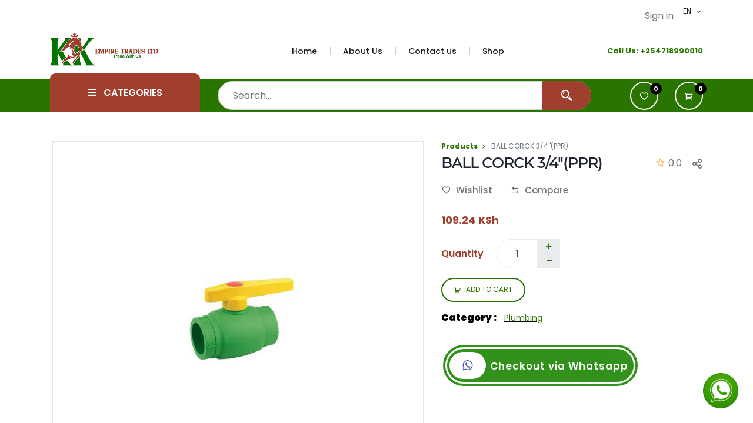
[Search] (566, 95)
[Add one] (548, 247)
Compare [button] (539, 190)
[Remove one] (549, 261)
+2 (645, 50)
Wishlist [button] (467, 190)
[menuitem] (311, 51)
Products (459, 146)
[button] (689, 96)
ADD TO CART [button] (483, 290)
